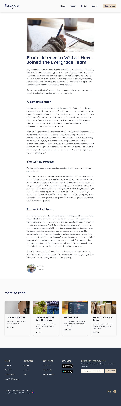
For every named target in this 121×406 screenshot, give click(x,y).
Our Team (8, 370)
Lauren (41, 269)
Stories (84, 6)
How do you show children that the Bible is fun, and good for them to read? (103, 326)
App (25, 374)
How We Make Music (16, 317)
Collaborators (10, 374)
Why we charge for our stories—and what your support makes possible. (46, 326)
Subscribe (111, 371)
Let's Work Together (12, 379)
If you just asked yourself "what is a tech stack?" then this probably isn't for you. (74, 323)
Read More (10, 327)
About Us (8, 365)
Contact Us (47, 365)
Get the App (110, 6)
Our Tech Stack (71, 317)
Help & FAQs (47, 370)
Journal (95, 6)
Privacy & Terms (49, 374)
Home (62, 6)
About (73, 6)
